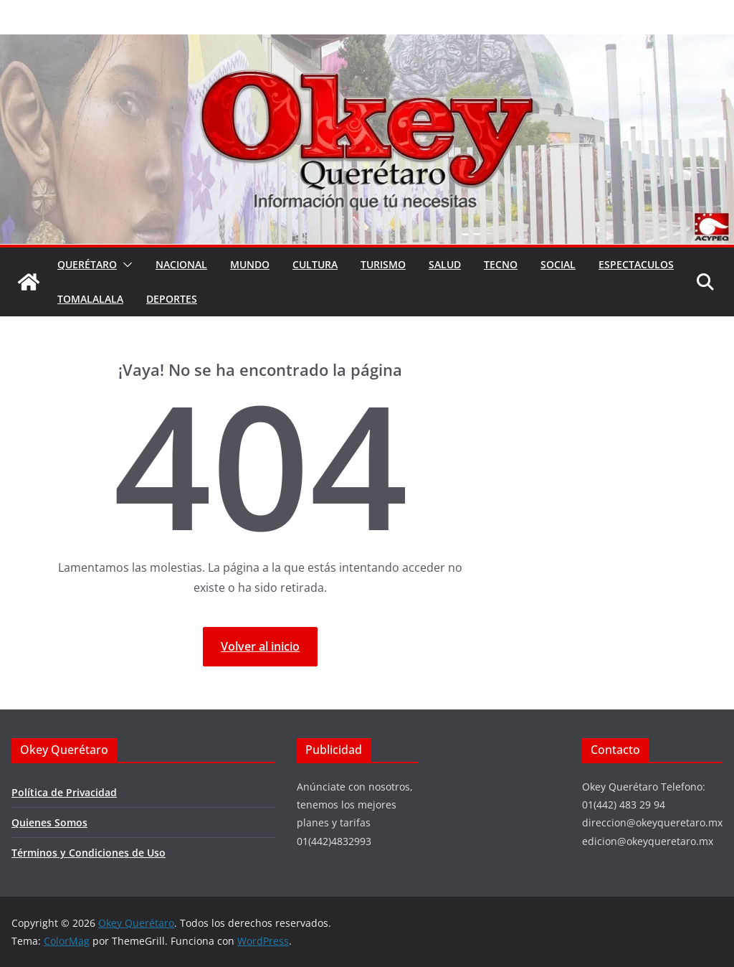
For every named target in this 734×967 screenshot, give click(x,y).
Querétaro (87, 264)
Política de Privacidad (64, 792)
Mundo (250, 264)
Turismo (383, 264)
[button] (125, 265)
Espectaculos (636, 264)
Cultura (315, 264)
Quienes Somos (49, 822)
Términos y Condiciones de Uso (88, 852)
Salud (445, 264)
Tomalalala (90, 299)
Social (558, 264)
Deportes (171, 299)
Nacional (181, 264)
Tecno (501, 264)
